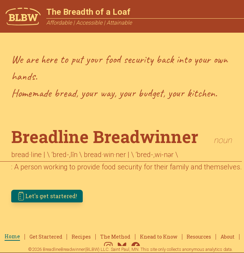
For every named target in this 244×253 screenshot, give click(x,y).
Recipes (81, 236)
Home (12, 236)
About (228, 236)
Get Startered (45, 236)
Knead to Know (158, 236)
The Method (115, 236)
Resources (199, 236)
